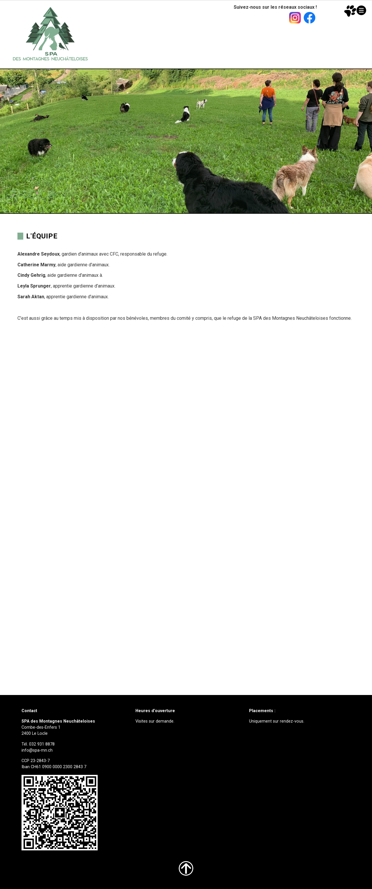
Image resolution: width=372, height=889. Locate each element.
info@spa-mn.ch (37, 750)
